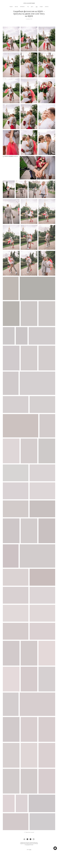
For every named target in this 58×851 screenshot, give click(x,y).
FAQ (28, 6)
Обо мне (16, 6)
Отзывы (41, 6)
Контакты (46, 6)
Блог (36, 6)
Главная (11, 6)
